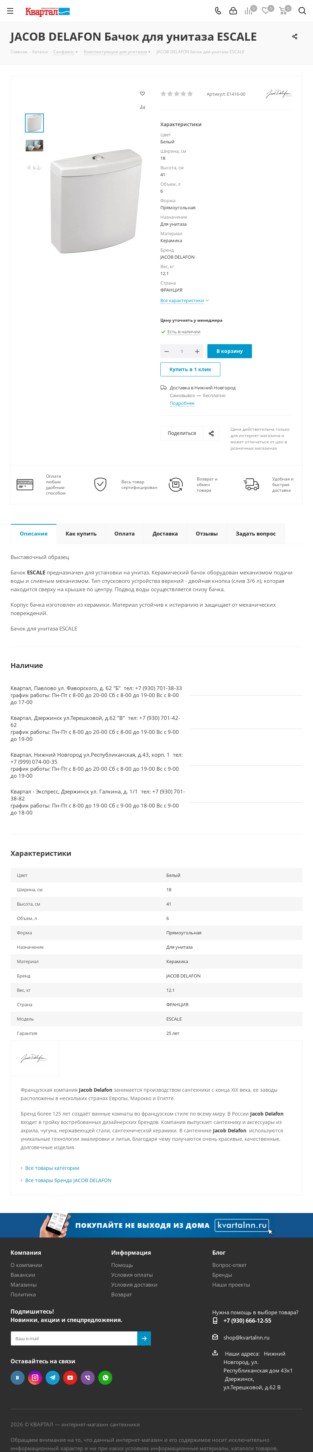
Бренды (222, 1274)
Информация (131, 1252)
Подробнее (182, 403)
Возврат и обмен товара (207, 484)
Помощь (122, 1264)
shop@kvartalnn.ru (246, 1337)
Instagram (35, 1378)
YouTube (70, 1378)
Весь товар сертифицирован (139, 484)
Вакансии (23, 1274)
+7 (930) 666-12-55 (247, 1320)
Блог (219, 1252)
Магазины (24, 1284)
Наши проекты (231, 1284)
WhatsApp (105, 1378)
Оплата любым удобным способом (56, 484)
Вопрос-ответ (229, 1264)
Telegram (53, 1378)
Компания (26, 1252)
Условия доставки (134, 1284)
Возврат (121, 1294)
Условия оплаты (132, 1274)
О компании (26, 1264)
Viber (88, 1378)
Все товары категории (52, 1168)
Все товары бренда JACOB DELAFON (68, 1180)
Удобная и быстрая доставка (283, 484)
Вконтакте (18, 1378)
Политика (23, 1294)
